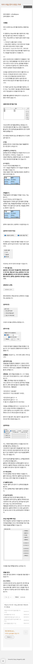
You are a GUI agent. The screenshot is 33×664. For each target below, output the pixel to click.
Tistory (14, 659)
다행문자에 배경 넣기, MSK (11, 617)
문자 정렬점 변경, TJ (9, 623)
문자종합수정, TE (8, 614)
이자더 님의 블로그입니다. (12, 633)
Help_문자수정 (18, 605)
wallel (23, 659)
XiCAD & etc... (10, 631)
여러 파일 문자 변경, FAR (11, 4)
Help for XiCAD (8, 605)
